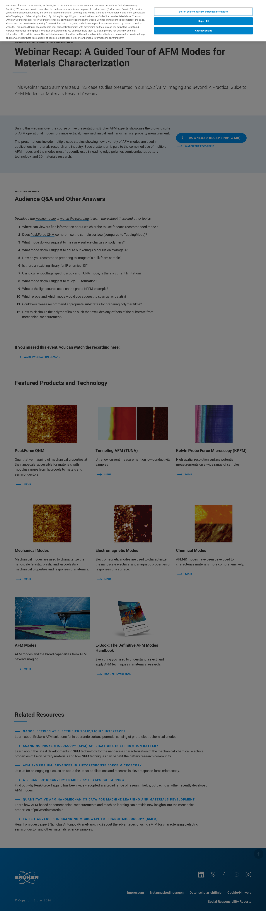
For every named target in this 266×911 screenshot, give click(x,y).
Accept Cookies (203, 27)
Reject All (203, 17)
